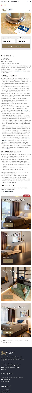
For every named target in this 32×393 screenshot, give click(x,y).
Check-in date (7, 38)
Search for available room (16, 46)
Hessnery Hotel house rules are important (10, 367)
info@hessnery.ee (15, 1)
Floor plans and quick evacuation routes (10, 365)
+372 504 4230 (5, 381)
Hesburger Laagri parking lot (16, 340)
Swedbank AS (24, 110)
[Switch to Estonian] (5, 5)
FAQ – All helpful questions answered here (10, 364)
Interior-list (3, 369)
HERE (7, 149)
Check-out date (22, 38)
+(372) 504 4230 (5, 1)
